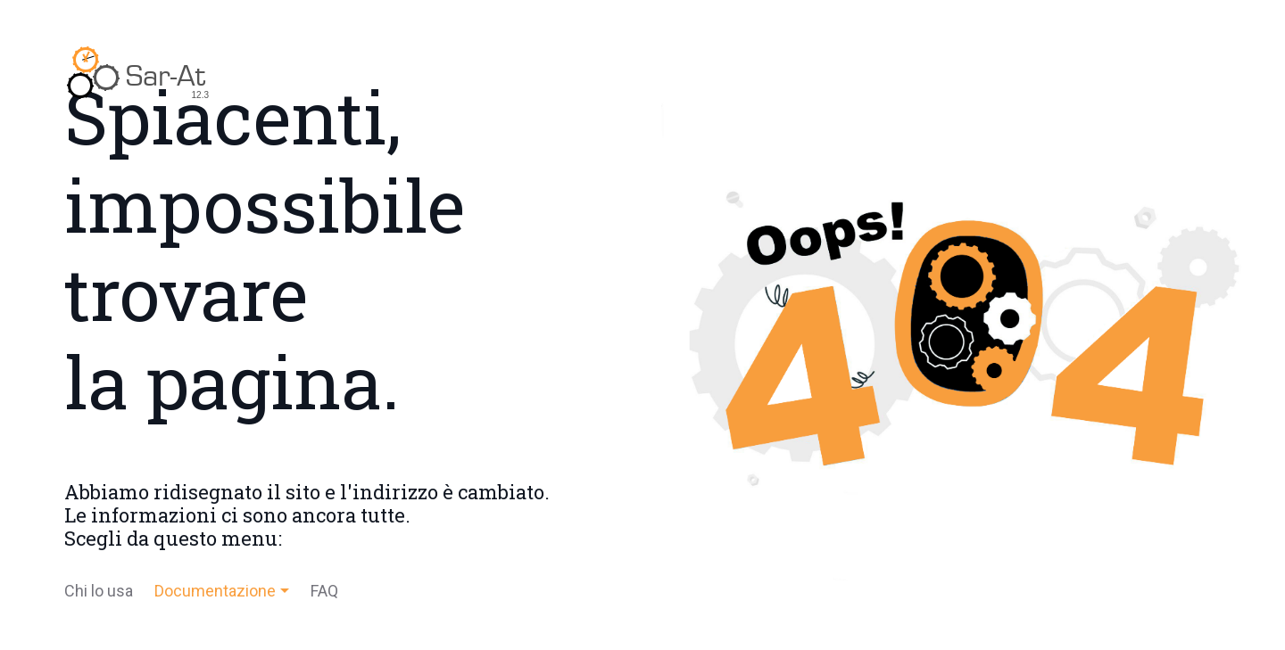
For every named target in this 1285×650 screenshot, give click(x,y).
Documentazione (215, 590)
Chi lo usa (98, 590)
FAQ (324, 590)
